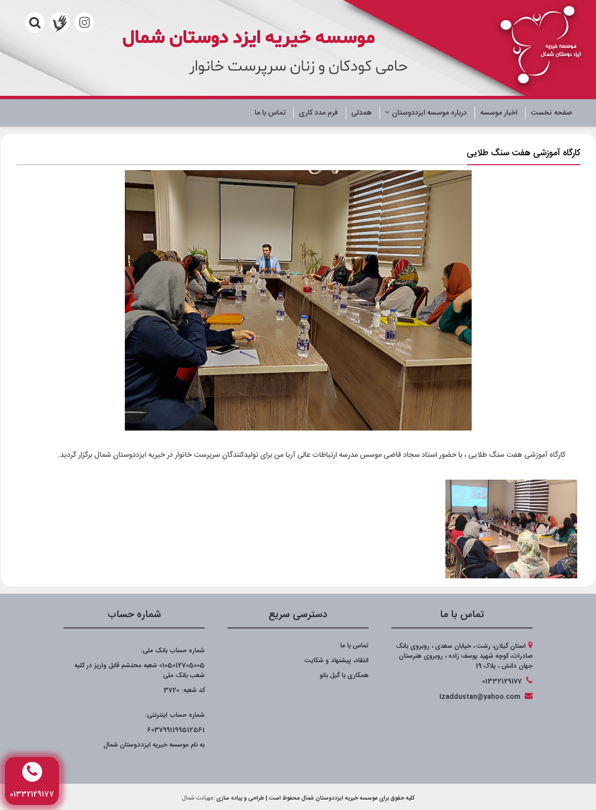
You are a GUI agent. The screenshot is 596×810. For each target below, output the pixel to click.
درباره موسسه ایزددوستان (426, 113)
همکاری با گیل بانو (344, 675)
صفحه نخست (551, 113)
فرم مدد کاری (318, 113)
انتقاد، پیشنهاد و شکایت (337, 660)
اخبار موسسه (498, 113)
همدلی (361, 113)
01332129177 (502, 681)
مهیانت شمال (197, 798)
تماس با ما (270, 113)
